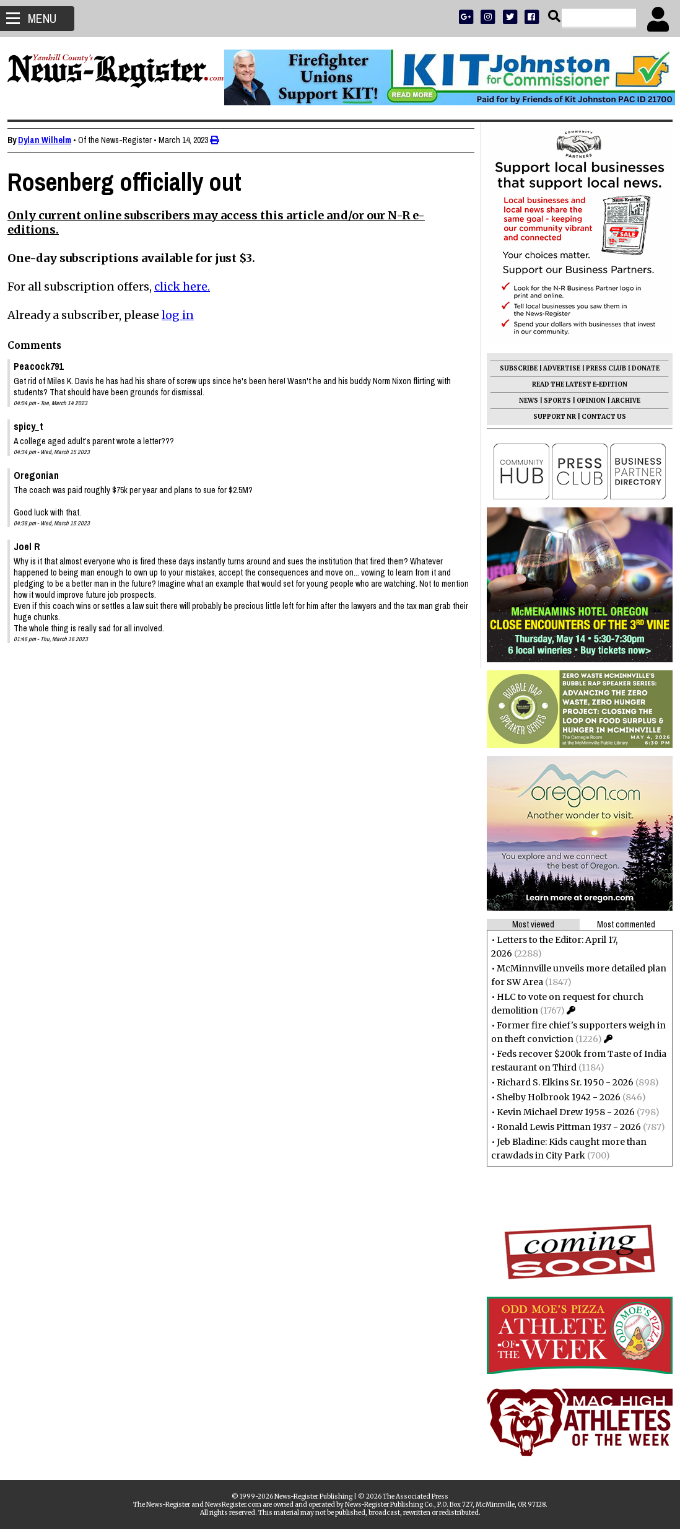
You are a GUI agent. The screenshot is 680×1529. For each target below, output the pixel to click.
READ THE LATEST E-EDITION (574, 384)
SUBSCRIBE (514, 368)
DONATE (641, 368)
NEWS (523, 400)
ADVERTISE (556, 368)
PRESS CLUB (601, 368)
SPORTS (552, 400)
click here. (187, 286)
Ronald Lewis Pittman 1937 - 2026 (564, 1127)
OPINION (586, 400)
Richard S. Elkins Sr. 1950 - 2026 (560, 1082)
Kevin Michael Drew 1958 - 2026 (561, 1112)
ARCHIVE (620, 400)
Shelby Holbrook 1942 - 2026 (554, 1097)
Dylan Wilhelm (49, 140)
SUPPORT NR (549, 417)
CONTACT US (599, 417)
